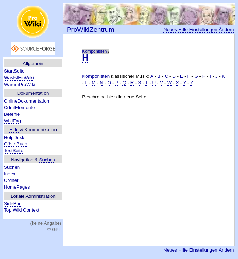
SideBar (12, 203)
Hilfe (14, 129)
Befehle (12, 114)
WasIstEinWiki (19, 77)
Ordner (11, 180)
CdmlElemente (19, 107)
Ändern (226, 29)
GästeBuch (15, 143)
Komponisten (94, 51)
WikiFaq (12, 120)
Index (10, 174)
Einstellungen (203, 29)
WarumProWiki (19, 84)
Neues (170, 29)
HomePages (17, 187)
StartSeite (14, 71)
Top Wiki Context (21, 210)
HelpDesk (14, 137)
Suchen (47, 159)
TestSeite (13, 150)
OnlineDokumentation (26, 101)
